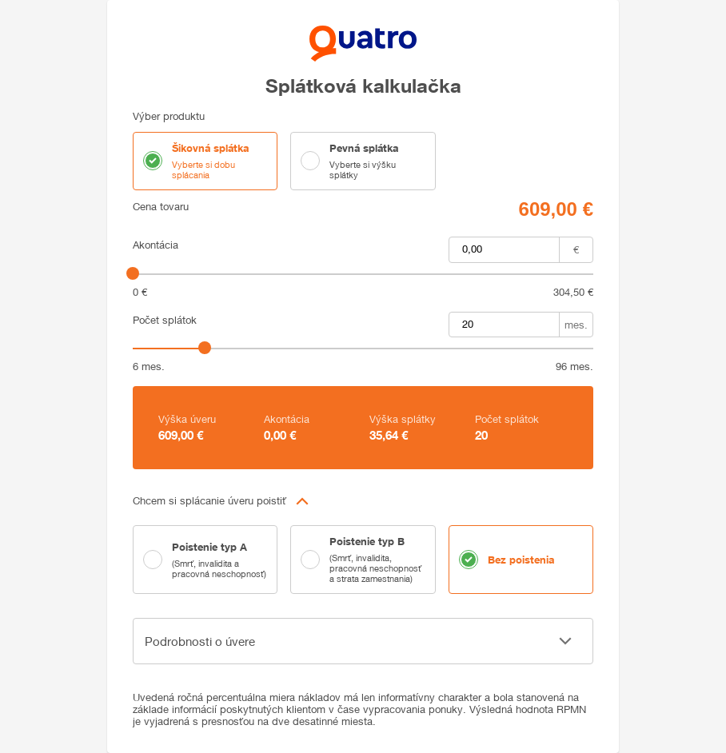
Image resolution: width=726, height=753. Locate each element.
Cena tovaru (161, 207)
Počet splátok (165, 320)
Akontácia (155, 245)
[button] (363, 501)
